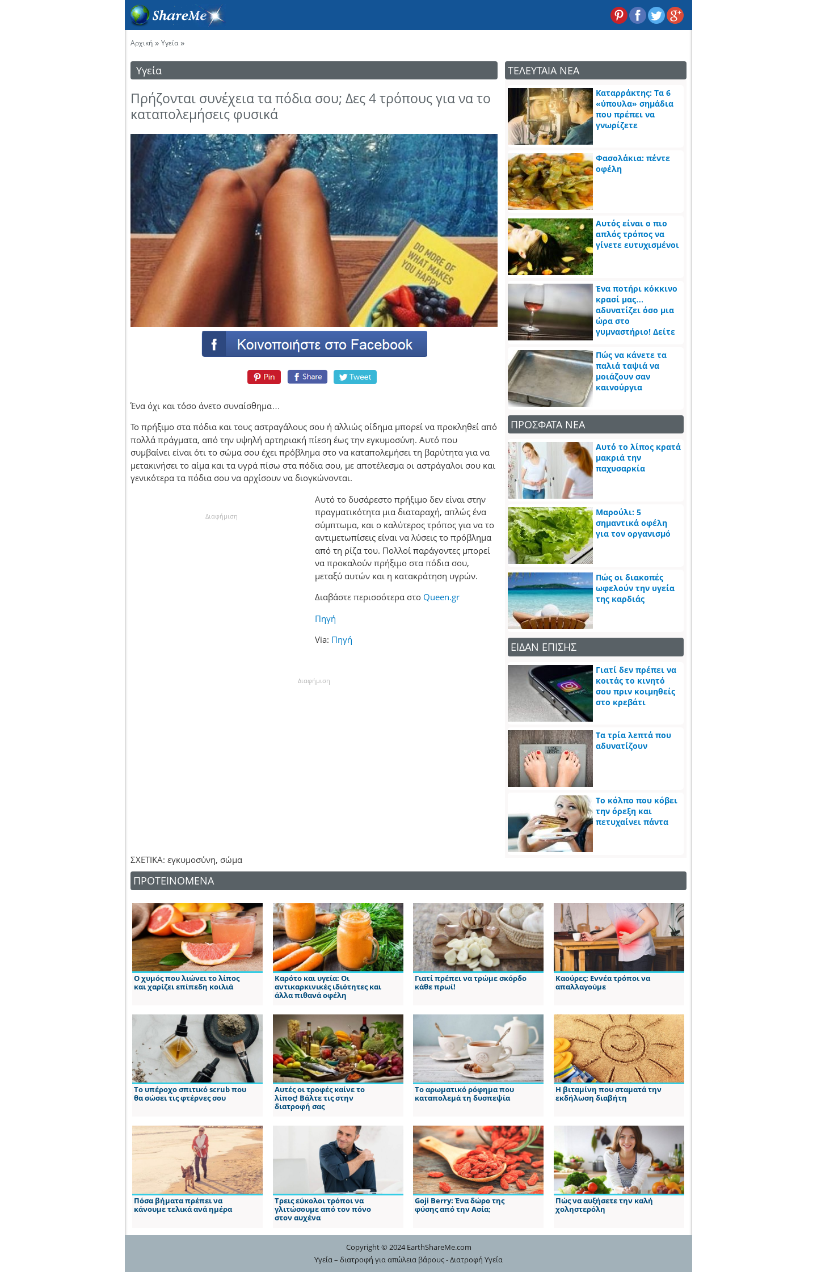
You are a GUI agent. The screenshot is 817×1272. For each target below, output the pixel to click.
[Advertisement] (221, 592)
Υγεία (169, 43)
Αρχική (141, 43)
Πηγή (325, 618)
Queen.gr (441, 597)
